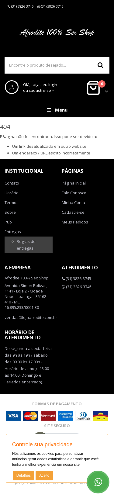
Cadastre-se (73, 212)
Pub (8, 222)
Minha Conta (73, 202)
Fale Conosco (74, 192)
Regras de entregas (26, 245)
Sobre (10, 212)
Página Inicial (74, 183)
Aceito (44, 475)
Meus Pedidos (75, 222)
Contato (12, 183)
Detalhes (23, 475)
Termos (12, 202)
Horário (12, 192)
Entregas (13, 231)
